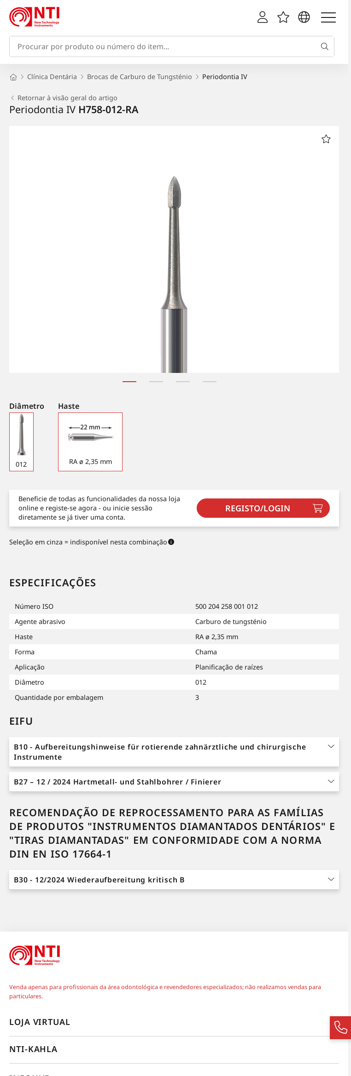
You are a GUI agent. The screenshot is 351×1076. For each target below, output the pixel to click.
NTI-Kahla (33, 1048)
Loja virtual (39, 1021)
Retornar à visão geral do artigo (63, 98)
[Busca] (326, 46)
